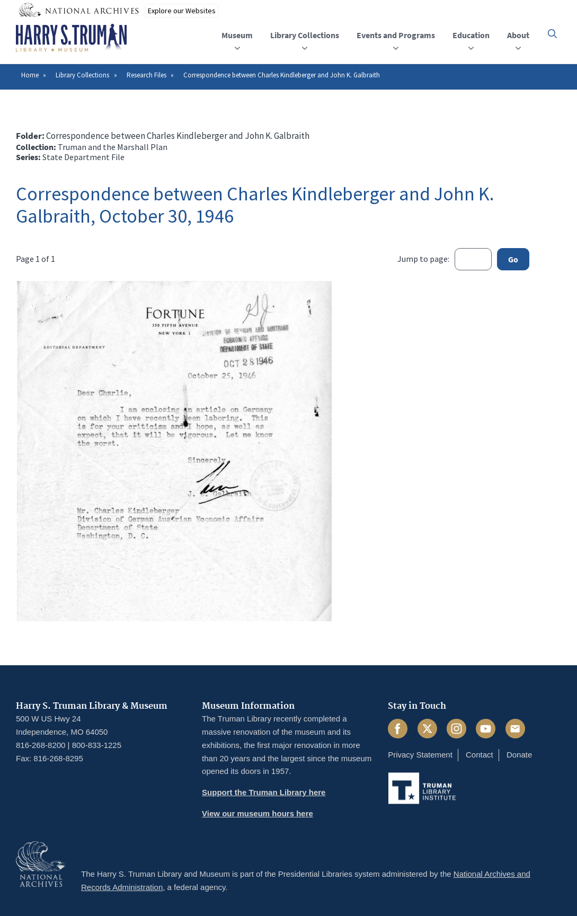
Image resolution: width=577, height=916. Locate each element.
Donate (519, 754)
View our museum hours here (257, 813)
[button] (552, 33)
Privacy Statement (420, 754)
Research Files (146, 75)
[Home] (71, 38)
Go (513, 259)
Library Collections (82, 75)
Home (30, 75)
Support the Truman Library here (263, 792)
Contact (479, 754)
